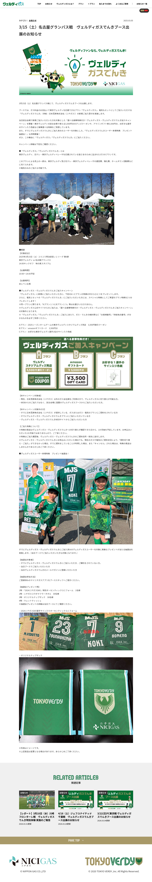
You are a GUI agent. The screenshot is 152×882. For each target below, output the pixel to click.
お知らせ (48, 3)
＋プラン (91, 3)
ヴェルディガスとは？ (65, 3)
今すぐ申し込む (136, 13)
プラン (81, 3)
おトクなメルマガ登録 (112, 13)
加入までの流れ (105, 3)
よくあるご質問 (122, 3)
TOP (39, 3)
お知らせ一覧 (142, 3)
